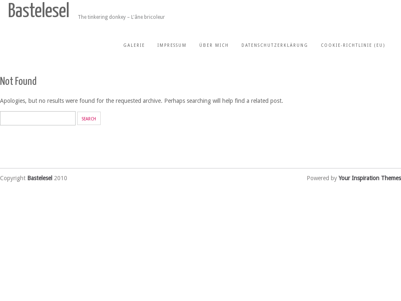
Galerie (134, 45)
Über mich (214, 45)
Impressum (172, 45)
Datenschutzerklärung (274, 45)
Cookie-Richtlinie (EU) (353, 45)
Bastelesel (38, 12)
